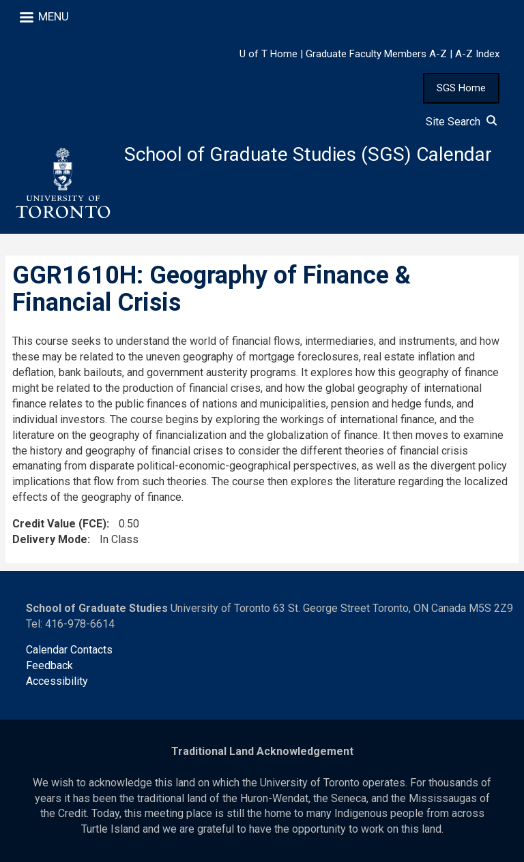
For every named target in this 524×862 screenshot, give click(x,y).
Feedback (49, 665)
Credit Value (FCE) (59, 523)
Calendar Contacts (69, 649)
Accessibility (57, 681)
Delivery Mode (49, 539)
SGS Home (461, 88)
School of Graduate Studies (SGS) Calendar (308, 154)
